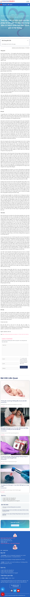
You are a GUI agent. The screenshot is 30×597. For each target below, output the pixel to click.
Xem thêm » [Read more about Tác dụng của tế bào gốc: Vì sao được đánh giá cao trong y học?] (3, 491)
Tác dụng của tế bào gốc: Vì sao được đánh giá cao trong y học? (15, 485)
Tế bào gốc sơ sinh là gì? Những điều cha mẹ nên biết (11, 507)
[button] (28, 5)
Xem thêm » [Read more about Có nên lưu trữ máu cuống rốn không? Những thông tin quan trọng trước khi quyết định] (3, 463)
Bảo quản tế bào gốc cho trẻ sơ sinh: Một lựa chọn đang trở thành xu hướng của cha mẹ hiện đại (15, 510)
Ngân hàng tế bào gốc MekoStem (8, 538)
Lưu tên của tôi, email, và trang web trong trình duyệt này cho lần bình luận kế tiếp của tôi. (23, 361)
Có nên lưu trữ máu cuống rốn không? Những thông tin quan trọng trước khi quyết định (15, 514)
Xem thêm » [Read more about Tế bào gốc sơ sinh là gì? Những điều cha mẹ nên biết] (3, 406)
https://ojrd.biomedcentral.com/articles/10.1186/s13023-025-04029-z (16, 334)
